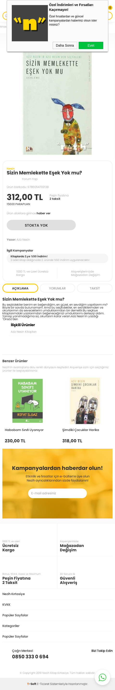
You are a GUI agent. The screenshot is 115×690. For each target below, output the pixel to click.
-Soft (32, 684)
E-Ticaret (43, 684)
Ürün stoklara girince (29, 213)
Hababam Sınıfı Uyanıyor (24, 430)
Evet (91, 45)
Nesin (11, 168)
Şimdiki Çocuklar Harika (80, 430)
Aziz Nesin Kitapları (24, 332)
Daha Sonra (65, 45)
